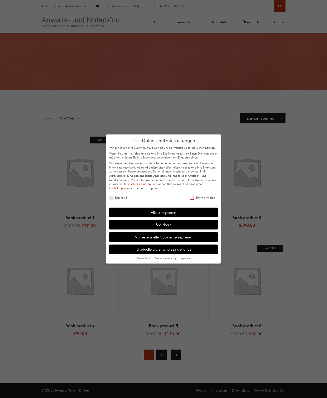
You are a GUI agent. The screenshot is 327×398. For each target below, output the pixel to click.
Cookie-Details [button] (144, 255)
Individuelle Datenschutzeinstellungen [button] (163, 246)
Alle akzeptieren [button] (163, 209)
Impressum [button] (185, 255)
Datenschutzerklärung (137, 180)
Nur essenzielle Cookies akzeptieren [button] (163, 234)
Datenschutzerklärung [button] (166, 255)
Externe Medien (202, 194)
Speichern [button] (163, 221)
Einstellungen (117, 184)
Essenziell (118, 194)
